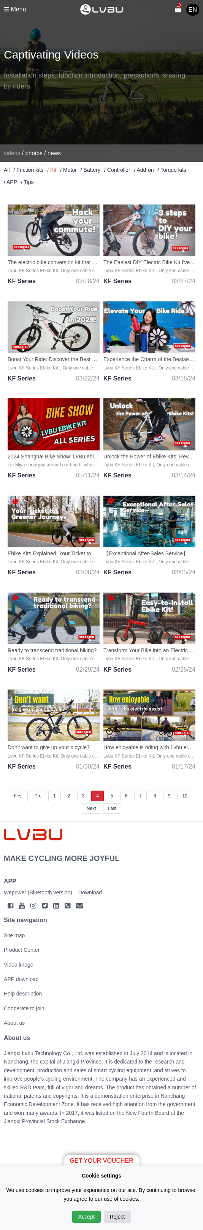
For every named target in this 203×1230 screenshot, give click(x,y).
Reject (117, 1217)
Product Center (22, 950)
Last (112, 808)
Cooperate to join (24, 1008)
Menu (15, 9)
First (18, 796)
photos (34, 153)
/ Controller (117, 170)
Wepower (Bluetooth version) (38, 892)
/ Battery (90, 170)
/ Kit (51, 170)
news (54, 153)
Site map (14, 935)
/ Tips (27, 182)
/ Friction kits (29, 170)
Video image (18, 965)
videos (12, 153)
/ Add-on (144, 170)
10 (184, 796)
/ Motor (68, 170)
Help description (23, 994)
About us (14, 1023)
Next (91, 808)
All (7, 170)
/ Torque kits (172, 170)
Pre (38, 796)
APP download (21, 979)
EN (193, 9)
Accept (86, 1217)
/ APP (10, 182)
